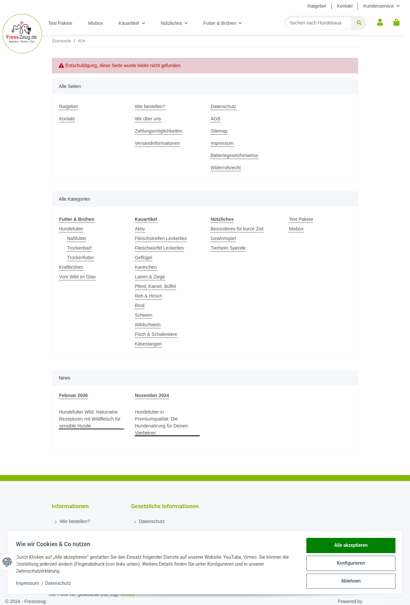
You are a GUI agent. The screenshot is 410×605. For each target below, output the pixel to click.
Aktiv (140, 228)
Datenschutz (223, 106)
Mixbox (296, 228)
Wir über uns (148, 118)
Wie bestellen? (150, 106)
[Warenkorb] (396, 23)
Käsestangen (148, 343)
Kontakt (345, 6)
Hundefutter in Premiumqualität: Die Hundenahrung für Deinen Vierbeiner (161, 422)
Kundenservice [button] (378, 6)
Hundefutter (71, 228)
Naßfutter (76, 238)
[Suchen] (318, 23)
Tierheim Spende (228, 248)
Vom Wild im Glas (77, 276)
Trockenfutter (80, 257)
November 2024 (152, 395)
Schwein (144, 315)
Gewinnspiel (223, 238)
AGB (216, 118)
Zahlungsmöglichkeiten (158, 131)
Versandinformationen (157, 143)
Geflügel (143, 257)
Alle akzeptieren (348, 547)
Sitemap (219, 131)
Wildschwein (148, 324)
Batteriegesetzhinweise (234, 155)
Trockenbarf (79, 248)
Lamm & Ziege (150, 276)
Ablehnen (349, 581)
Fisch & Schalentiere (156, 334)
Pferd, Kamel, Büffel (155, 286)
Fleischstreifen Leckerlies (161, 238)
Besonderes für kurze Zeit (237, 228)
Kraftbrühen (71, 267)
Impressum (222, 143)
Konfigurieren (349, 564)
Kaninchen (146, 267)
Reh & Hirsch (148, 296)
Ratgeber (316, 6)
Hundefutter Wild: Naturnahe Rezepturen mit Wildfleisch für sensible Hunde (89, 418)
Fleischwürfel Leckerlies (159, 248)
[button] (380, 23)
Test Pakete (301, 219)
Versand (127, 594)
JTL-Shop (373, 601)
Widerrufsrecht (226, 167)
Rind (140, 305)
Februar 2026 (73, 395)
